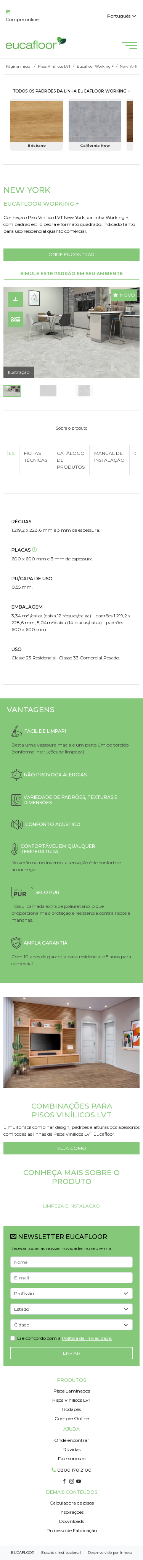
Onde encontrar (71, 1440)
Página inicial (19, 66)
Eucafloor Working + (95, 66)
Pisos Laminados (71, 1391)
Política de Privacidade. (87, 1338)
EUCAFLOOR (22, 1552)
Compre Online (72, 1418)
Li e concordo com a (64, 1338)
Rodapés (71, 1409)
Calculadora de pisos (72, 1503)
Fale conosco (71, 1458)
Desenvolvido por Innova (110, 1552)
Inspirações (71, 1512)
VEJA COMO (71, 1148)
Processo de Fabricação (72, 1530)
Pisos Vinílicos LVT (54, 66)
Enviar (71, 1353)
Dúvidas (71, 1449)
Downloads (71, 1521)
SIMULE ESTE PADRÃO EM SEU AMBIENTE (71, 273)
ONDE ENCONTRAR (71, 254)
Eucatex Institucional (61, 1552)
